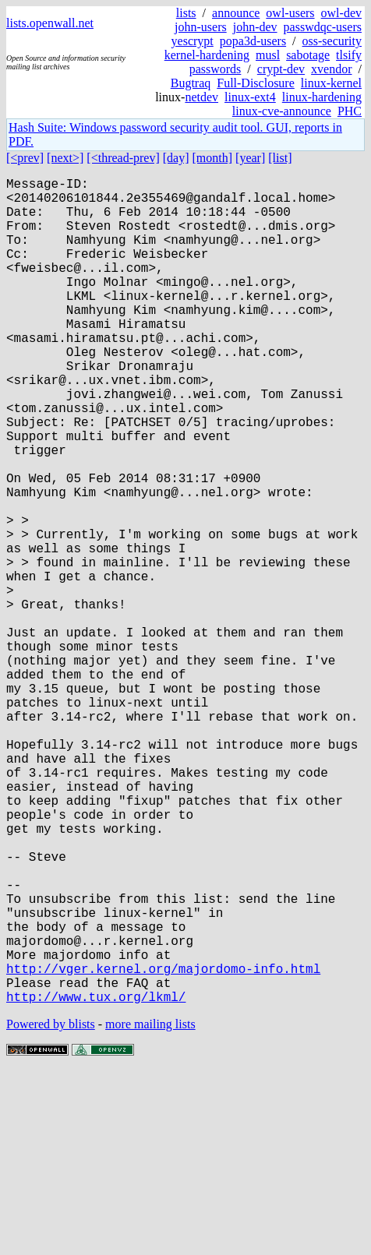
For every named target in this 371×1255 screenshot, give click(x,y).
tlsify (349, 55)
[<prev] (25, 157)
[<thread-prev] (123, 157)
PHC (349, 111)
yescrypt (192, 41)
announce (236, 12)
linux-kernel (331, 83)
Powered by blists (50, 1207)
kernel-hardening (206, 55)
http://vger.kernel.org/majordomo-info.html (163, 1146)
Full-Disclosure (256, 83)
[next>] (65, 157)
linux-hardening (322, 97)
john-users (201, 26)
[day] (176, 157)
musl (268, 55)
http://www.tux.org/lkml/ (96, 1180)
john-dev (255, 26)
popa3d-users (253, 41)
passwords (215, 69)
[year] (250, 157)
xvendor (331, 69)
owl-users (290, 12)
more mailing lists (150, 1207)
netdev (201, 97)
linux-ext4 (250, 97)
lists (186, 12)
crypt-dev (281, 69)
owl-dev (341, 12)
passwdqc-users (323, 26)
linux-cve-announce (281, 111)
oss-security (332, 41)
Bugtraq (191, 83)
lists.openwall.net (50, 23)
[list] (280, 157)
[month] (213, 157)
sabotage (308, 55)
